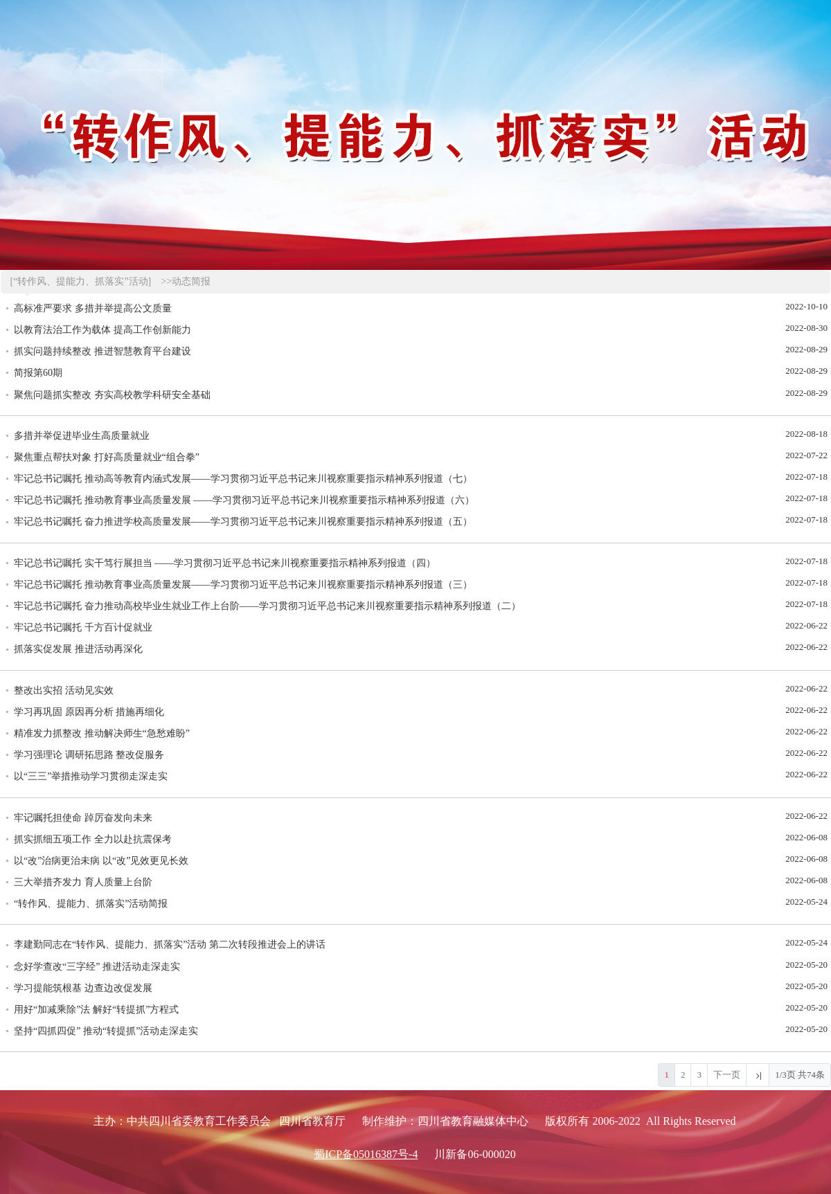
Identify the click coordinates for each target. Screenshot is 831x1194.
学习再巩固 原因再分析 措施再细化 (89, 712)
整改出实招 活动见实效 (64, 690)
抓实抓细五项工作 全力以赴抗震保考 (93, 839)
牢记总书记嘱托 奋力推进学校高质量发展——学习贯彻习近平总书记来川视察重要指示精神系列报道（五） (243, 521)
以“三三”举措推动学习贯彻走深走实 (91, 776)
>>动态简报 (186, 281)
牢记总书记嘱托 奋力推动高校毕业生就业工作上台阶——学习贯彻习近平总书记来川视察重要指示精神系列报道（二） (267, 606)
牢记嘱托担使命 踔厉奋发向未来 (83, 818)
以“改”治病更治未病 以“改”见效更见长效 (101, 861)
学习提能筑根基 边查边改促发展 (83, 988)
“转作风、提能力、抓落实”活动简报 (91, 903)
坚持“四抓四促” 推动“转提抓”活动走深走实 (106, 1031)
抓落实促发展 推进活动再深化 (78, 649)
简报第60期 (38, 373)
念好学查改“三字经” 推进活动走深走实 (97, 966)
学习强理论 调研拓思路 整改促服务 (89, 755)
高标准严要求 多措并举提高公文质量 (93, 308)
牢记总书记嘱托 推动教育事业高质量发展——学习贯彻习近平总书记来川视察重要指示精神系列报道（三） (243, 584)
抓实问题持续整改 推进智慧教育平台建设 (102, 351)
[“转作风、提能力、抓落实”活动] (81, 281)
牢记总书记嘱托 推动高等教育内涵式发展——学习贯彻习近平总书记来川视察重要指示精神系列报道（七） (243, 478)
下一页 (726, 1074)
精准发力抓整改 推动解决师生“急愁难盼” (102, 733)
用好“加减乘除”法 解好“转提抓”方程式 (96, 1009)
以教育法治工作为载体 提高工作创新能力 (102, 330)
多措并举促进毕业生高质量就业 (82, 436)
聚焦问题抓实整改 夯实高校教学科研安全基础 (112, 395)
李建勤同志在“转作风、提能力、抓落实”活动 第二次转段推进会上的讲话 (169, 944)
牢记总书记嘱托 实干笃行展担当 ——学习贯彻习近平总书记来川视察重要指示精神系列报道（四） (225, 563)
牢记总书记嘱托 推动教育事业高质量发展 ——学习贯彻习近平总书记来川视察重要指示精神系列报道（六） (244, 500)
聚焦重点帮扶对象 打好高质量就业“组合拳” (106, 457)
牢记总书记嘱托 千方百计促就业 (83, 627)
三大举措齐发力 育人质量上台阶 (83, 882)
